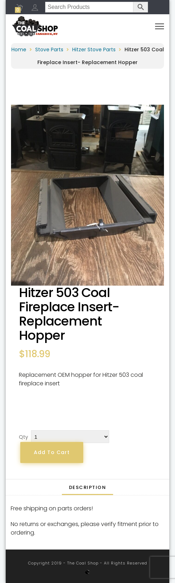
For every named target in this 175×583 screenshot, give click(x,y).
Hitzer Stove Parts (94, 49)
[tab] (87, 487)
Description (87, 487)
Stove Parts (49, 49)
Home (18, 49)
